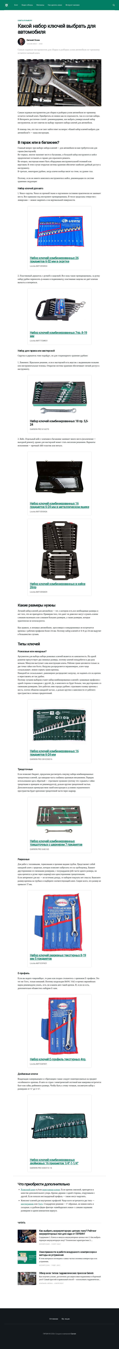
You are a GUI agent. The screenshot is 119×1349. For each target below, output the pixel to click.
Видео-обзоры (27, 5)
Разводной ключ (28, 1189)
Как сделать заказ (55, 5)
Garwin (73, 1334)
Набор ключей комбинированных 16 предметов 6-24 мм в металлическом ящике (59, 505)
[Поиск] (114, 5)
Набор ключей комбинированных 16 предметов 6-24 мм (54, 753)
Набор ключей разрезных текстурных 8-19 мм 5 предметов (58, 957)
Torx (40, 1204)
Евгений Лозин (33, 40)
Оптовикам (53, 1319)
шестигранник (27, 1204)
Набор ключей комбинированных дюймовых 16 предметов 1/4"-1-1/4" (54, 1161)
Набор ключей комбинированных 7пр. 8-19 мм (58, 334)
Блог (16, 5)
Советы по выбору (25, 20)
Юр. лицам (66, 1319)
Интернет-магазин (73, 5)
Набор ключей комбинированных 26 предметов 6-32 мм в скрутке (54, 259)
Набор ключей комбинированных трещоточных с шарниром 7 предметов (56, 843)
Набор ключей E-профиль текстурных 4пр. (58, 1059)
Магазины (40, 5)
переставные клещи (51, 1189)
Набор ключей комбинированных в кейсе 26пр (57, 585)
